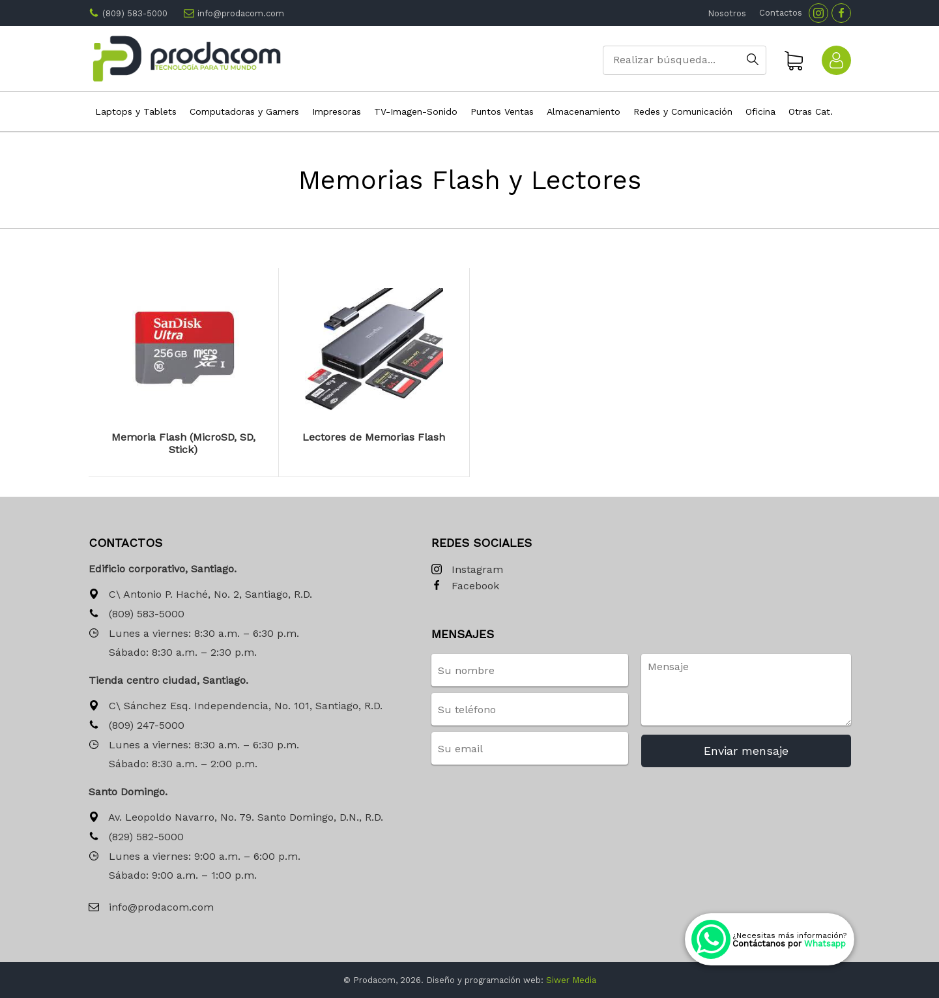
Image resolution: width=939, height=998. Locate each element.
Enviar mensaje (746, 750)
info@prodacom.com (240, 13)
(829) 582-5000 (136, 837)
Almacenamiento (583, 111)
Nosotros (727, 13)
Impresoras (336, 111)
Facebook (465, 586)
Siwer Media (571, 980)
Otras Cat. (810, 111)
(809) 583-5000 (134, 13)
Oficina (760, 111)
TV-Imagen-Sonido (415, 111)
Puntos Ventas (502, 111)
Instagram (467, 570)
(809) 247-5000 (136, 726)
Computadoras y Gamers (244, 111)
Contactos (780, 13)
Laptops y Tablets (136, 111)
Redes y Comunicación (682, 111)
